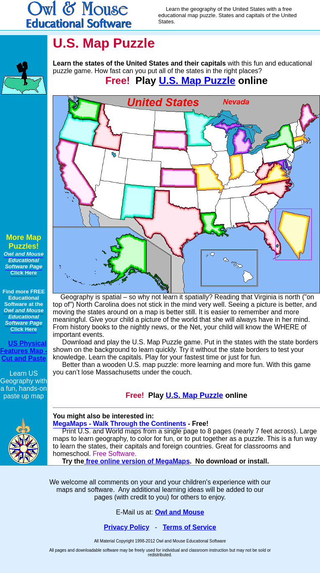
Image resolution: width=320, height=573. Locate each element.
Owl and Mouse (179, 512)
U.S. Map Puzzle (197, 80)
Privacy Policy (126, 527)
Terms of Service (189, 527)
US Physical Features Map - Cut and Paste (23, 351)
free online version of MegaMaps (137, 461)
